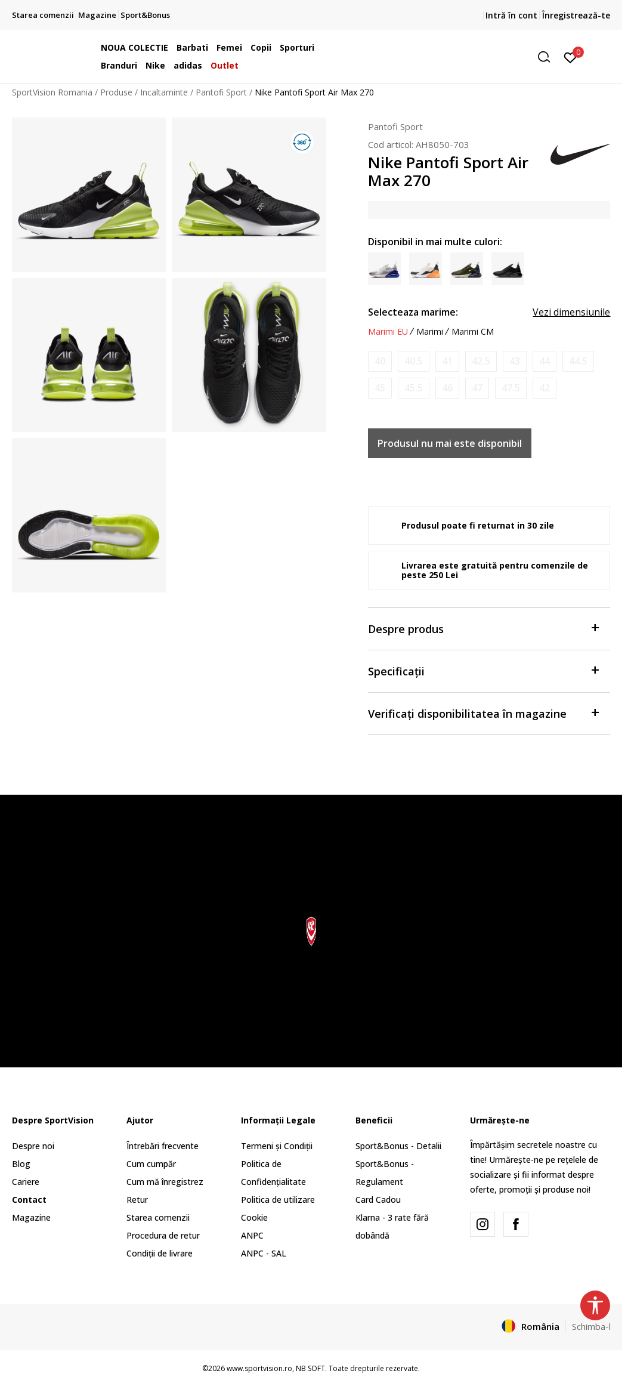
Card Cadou (378, 1199)
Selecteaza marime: (413, 312)
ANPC (252, 1235)
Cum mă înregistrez (164, 1181)
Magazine (31, 1217)
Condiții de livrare (159, 1253)
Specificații (483, 670)
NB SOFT (310, 1368)
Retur (137, 1199)
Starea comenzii (158, 1217)
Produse (116, 92)
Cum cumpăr (151, 1163)
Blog (21, 1163)
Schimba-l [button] (591, 1326)
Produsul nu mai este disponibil (450, 443)
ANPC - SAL (263, 1253)
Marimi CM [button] (472, 331)
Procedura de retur (163, 1235)
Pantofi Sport (221, 92)
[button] (464, 57)
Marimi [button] (429, 331)
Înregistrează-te (576, 15)
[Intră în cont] (570, 57)
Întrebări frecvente (162, 1145)
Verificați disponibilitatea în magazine (483, 713)
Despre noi (33, 1145)
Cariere (25, 1181)
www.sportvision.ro (259, 1368)
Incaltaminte (164, 92)
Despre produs (483, 628)
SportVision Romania (52, 92)
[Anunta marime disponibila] (380, 361)
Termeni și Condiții (277, 1145)
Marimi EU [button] (388, 331)
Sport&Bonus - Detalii (398, 1145)
